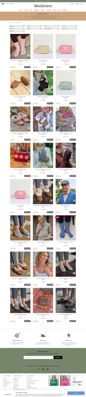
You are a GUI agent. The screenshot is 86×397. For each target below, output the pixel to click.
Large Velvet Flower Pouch (20, 169)
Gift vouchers (29, 377)
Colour (69, 26)
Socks (53, 17)
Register (12, 3)
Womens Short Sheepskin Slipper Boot (43, 205)
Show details (18, 394)
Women (26, 10)
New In (21, 10)
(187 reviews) (13, 103)
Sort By (17, 31)
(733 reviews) (13, 67)
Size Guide (5, 380)
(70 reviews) (13, 139)
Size (51, 26)
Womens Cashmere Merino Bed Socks (20, 60)
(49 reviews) (58, 321)
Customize (76, 391)
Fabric (34, 28)
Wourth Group (16, 377)
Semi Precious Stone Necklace (43, 278)
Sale (58, 10)
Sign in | (8, 3)
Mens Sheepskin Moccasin (66, 314)
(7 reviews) (35, 285)
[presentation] (43, 362)
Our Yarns (15, 382)
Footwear (36, 10)
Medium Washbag (43, 60)
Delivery (5, 377)
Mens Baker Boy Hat (65, 205)
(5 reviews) (58, 248)
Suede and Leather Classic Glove (65, 169)
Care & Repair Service (7, 382)
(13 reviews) (58, 176)
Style (34, 26)
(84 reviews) (58, 212)
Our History (15, 380)
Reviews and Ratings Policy (32, 380)
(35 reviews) (35, 103)
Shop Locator (16, 379)
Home (54, 10)
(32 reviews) (58, 139)
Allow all (76, 387)
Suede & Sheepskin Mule (20, 96)
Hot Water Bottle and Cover (65, 133)
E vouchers (29, 379)
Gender (17, 26)
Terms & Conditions (31, 383)
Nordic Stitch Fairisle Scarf (43, 241)
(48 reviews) (35, 176)
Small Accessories (48, 17)
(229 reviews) (13, 248)
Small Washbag (20, 205)
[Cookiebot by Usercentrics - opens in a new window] (8, 395)
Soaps (42, 17)
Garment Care (6, 383)
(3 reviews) (35, 248)
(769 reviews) (36, 212)
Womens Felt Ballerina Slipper (66, 278)
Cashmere (48, 10)
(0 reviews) (35, 67)
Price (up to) (69, 28)
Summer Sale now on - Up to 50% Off (43, 1)
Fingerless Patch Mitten (43, 96)
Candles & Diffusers (35, 17)
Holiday (42, 10)
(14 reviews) (13, 321)
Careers (15, 383)
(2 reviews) (12, 176)
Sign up (57, 357)
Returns (5, 379)
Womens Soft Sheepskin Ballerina (20, 241)
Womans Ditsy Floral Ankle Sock (65, 241)
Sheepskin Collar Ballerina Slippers (20, 133)
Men (31, 10)
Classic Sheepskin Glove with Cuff (43, 169)
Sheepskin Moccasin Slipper (20, 314)
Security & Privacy (30, 382)
